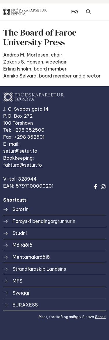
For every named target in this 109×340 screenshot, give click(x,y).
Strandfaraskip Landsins (39, 269)
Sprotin (20, 209)
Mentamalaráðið (31, 257)
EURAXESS (25, 305)
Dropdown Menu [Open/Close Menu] (100, 12)
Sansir (100, 317)
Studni (19, 233)
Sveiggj (20, 293)
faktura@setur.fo (23, 165)
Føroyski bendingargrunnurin (43, 221)
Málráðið (22, 245)
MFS (17, 281)
